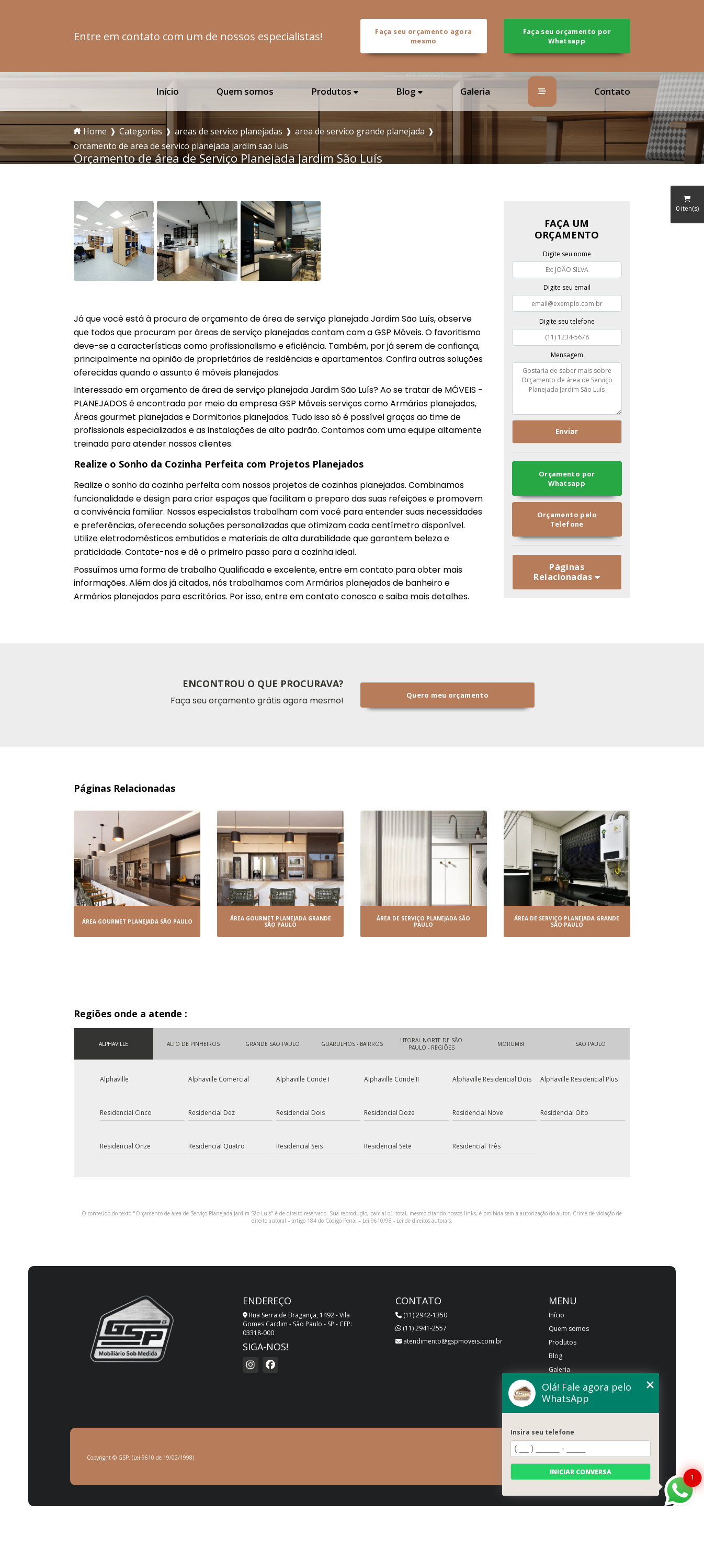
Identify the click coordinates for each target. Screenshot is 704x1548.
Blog (406, 92)
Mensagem (567, 354)
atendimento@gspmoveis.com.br (449, 1341)
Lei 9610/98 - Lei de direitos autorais (406, 1220)
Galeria (475, 91)
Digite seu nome (567, 253)
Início (167, 91)
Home (95, 131)
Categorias (140, 131)
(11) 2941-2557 (421, 1328)
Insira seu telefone (542, 1432)
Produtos (331, 92)
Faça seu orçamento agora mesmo (423, 36)
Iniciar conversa (580, 1471)
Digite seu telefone (567, 321)
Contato (612, 91)
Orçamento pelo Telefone (567, 519)
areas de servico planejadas (228, 131)
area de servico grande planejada (360, 131)
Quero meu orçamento (447, 695)
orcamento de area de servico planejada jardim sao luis (181, 146)
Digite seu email (567, 287)
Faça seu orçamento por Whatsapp (567, 36)
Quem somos (245, 91)
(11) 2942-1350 (421, 1315)
